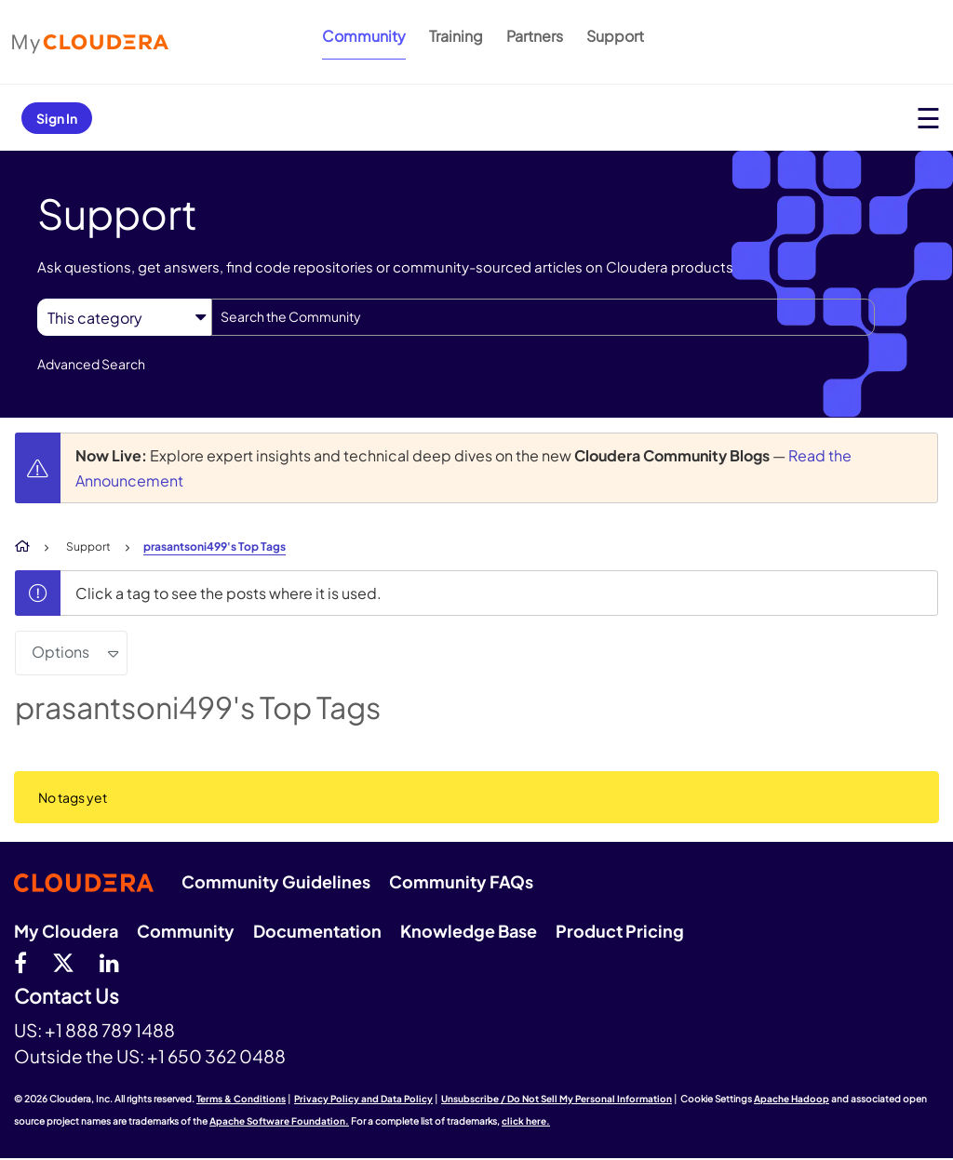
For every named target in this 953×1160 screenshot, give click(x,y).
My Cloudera (66, 930)
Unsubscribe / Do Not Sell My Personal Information (556, 1098)
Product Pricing (620, 930)
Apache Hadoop (791, 1098)
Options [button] (60, 651)
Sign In (56, 118)
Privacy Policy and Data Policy (363, 1098)
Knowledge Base (468, 930)
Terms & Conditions (241, 1098)
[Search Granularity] (124, 318)
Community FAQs (461, 881)
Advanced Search (91, 363)
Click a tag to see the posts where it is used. (228, 593)
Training (456, 36)
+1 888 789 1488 (110, 1030)
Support (615, 36)
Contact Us (66, 996)
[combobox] (543, 317)
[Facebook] (20, 962)
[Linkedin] (109, 962)
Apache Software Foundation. (279, 1121)
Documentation (317, 930)
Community (364, 36)
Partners (534, 36)
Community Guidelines (275, 881)
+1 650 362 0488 (216, 1056)
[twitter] (63, 962)
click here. (526, 1121)
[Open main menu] (928, 117)
